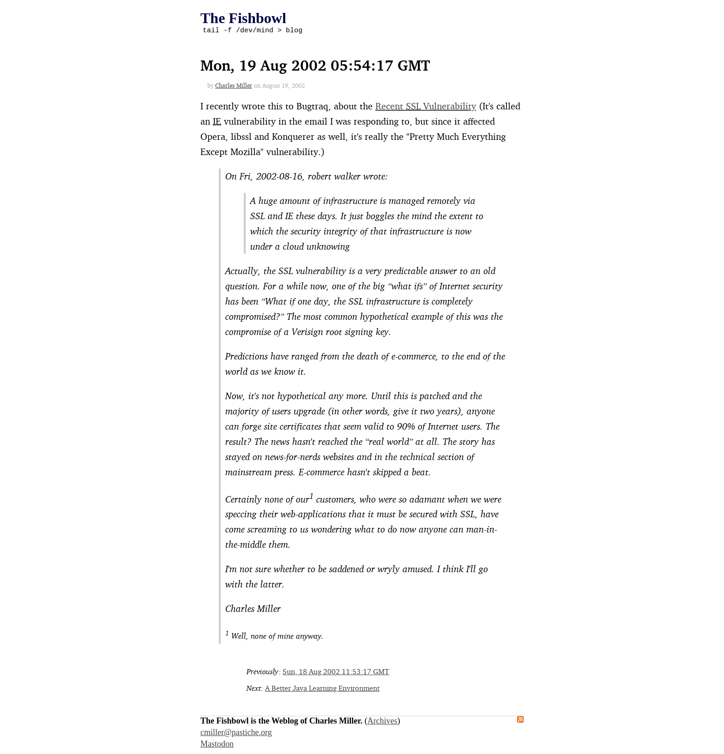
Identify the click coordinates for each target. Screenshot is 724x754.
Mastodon (217, 745)
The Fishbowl (243, 18)
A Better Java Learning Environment (322, 689)
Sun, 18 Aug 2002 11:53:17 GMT (336, 672)
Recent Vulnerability (425, 107)
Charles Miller (233, 86)
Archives (383, 722)
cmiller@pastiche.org (236, 733)
